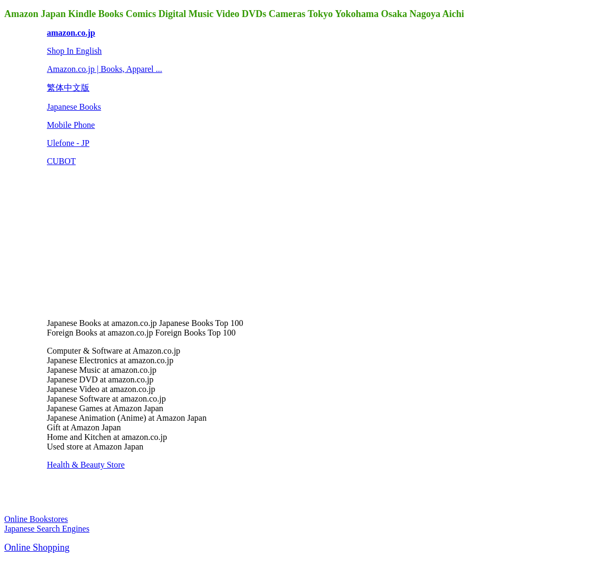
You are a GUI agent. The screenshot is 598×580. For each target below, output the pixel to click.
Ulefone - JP (68, 143)
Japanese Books (74, 106)
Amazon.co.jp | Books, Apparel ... (104, 68)
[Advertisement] (127, 241)
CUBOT (61, 161)
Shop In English (74, 50)
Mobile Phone (71, 124)
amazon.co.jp (71, 32)
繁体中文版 (68, 87)
